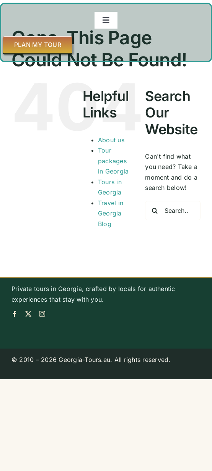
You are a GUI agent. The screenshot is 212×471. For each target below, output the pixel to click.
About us (111, 140)
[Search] (154, 210)
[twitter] (28, 314)
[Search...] (173, 210)
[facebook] (14, 314)
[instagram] (42, 314)
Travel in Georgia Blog (110, 213)
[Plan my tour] (37, 44)
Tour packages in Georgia (113, 160)
